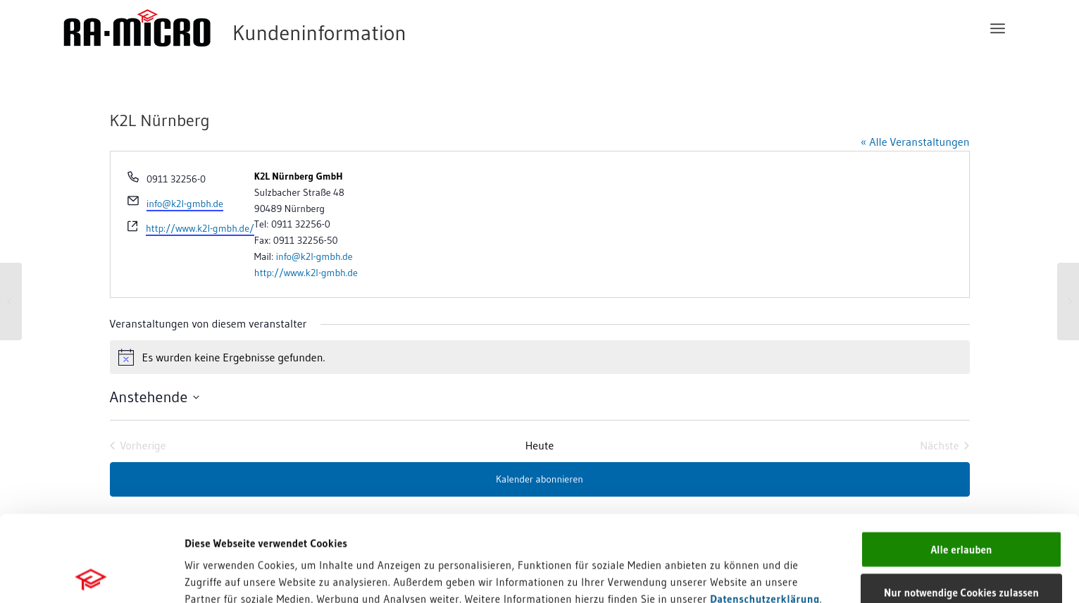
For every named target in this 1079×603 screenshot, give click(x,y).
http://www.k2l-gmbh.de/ (200, 228)
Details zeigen (711, 575)
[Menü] (997, 28)
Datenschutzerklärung (765, 512)
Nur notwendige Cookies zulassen (961, 506)
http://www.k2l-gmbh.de (306, 272)
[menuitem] (997, 28)
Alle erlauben (961, 463)
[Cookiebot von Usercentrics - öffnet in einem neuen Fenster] (91, 575)
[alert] (540, 357)
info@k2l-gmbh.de (184, 203)
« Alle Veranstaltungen (915, 142)
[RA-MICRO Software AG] (292, 28)
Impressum (212, 529)
